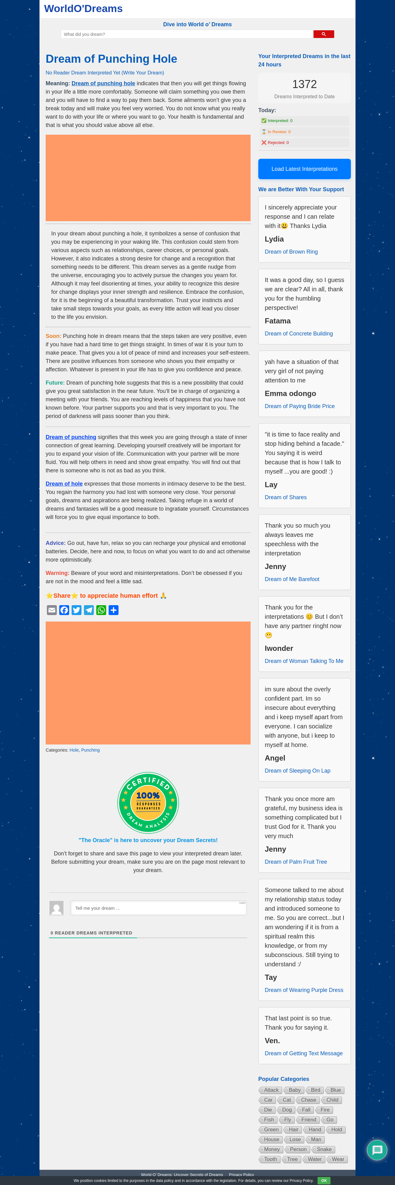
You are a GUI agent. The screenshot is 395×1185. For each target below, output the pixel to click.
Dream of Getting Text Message (304, 1053)
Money (272, 1149)
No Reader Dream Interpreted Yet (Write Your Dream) (105, 72)
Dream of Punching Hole (111, 59)
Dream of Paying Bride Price (300, 406)
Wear (338, 1159)
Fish (269, 1120)
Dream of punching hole (103, 83)
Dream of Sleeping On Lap (298, 771)
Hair (293, 1129)
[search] (186, 34)
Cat (287, 1100)
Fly (287, 1120)
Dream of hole (64, 484)
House (271, 1139)
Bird (315, 1090)
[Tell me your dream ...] (158, 907)
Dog (287, 1110)
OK (324, 1181)
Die (268, 1110)
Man (316, 1139)
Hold (336, 1129)
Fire (325, 1110)
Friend (308, 1120)
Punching (90, 750)
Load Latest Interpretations (305, 169)
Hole (74, 750)
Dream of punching (71, 437)
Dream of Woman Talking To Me (304, 661)
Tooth (270, 1159)
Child (332, 1100)
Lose (295, 1139)
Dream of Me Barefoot (292, 579)
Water (315, 1159)
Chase (308, 1100)
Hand (315, 1129)
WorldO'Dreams (83, 8)
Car (268, 1100)
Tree (292, 1159)
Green (271, 1129)
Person (298, 1149)
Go (330, 1120)
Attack (271, 1090)
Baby (295, 1090)
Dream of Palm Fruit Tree (296, 862)
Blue (336, 1090)
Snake (324, 1149)
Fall (306, 1110)
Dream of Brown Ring (291, 252)
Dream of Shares (286, 497)
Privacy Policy (241, 1174)
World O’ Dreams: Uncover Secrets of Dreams (182, 1174)
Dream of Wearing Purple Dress (304, 990)
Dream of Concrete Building (299, 334)
